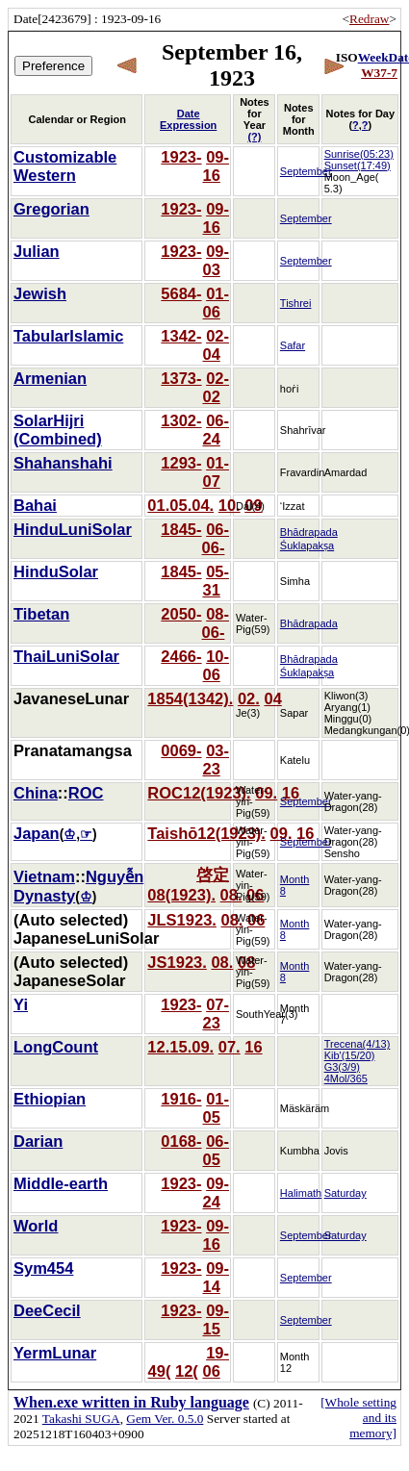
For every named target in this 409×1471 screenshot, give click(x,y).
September (306, 171)
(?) (254, 136)
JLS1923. (182, 919)
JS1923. (176, 962)
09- (217, 156)
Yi (20, 1004)
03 (210, 269)
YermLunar (54, 1352)
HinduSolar (55, 571)
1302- (181, 420)
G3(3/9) (342, 1067)
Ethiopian (49, 1098)
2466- (181, 656)
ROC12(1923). (198, 792)
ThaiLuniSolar (66, 656)
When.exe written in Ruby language (131, 1402)
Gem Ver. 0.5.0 (164, 1418)
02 (210, 396)
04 (210, 354)
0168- (181, 1141)
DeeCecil (47, 1310)
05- (217, 571)
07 (210, 481)
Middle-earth (60, 1183)
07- (217, 1004)
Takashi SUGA (81, 1418)
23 (210, 768)
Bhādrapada (309, 623)
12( (186, 1371)
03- (217, 750)
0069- (181, 750)
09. (281, 833)
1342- (181, 335)
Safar (292, 345)
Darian (38, 1141)
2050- (181, 613)
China (35, 792)
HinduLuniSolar (72, 529)
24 (210, 438)
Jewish (39, 293)
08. (231, 894)
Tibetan (41, 613)
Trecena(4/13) (357, 1044)
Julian (36, 251)
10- (217, 656)
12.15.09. (180, 1046)
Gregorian (51, 208)
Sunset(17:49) (357, 165)
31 (210, 589)
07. (229, 1046)
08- (217, 613)
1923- (181, 156)
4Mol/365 (346, 1078)
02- (217, 335)
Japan (36, 833)
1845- (181, 529)
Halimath (300, 1193)
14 (210, 1286)
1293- (181, 462)
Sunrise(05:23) (359, 154)
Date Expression (188, 119)
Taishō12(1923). (206, 833)
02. (249, 698)
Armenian (50, 378)
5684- (181, 293)
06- (217, 420)
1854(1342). (190, 698)
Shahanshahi (63, 462)
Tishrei (296, 303)
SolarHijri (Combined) (57, 429)
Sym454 (43, 1268)
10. (229, 505)
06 (210, 311)
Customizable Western (64, 166)
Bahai (35, 505)
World (35, 1225)
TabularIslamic (68, 335)
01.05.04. (180, 505)
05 (210, 1117)
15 (210, 1328)
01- (217, 293)
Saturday (345, 1193)
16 (210, 175)
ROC (86, 792)
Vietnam (44, 876)
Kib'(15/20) (349, 1055)
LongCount (55, 1046)
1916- (181, 1098)
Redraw (369, 19)
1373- (181, 378)
